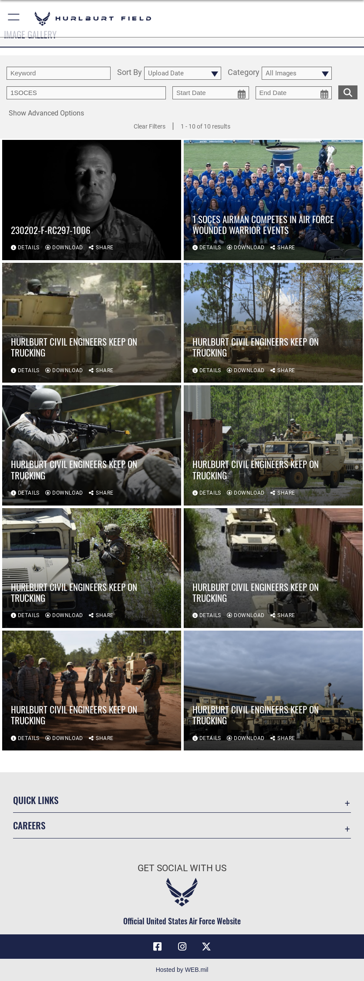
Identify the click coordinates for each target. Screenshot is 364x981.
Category (244, 73)
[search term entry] (59, 73)
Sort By (129, 73)
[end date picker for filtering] (294, 92)
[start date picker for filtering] (210, 92)
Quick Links (35, 800)
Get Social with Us (182, 868)
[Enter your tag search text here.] (86, 92)
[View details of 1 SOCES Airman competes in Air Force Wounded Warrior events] (273, 200)
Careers (29, 825)
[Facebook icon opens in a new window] (157, 946)
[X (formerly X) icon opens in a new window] (206, 946)
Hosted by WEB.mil (182, 969)
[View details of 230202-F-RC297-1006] (91, 200)
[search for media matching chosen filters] (347, 91)
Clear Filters (149, 126)
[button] (14, 18)
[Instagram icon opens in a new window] (182, 946)
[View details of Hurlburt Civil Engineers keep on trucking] (91, 323)
